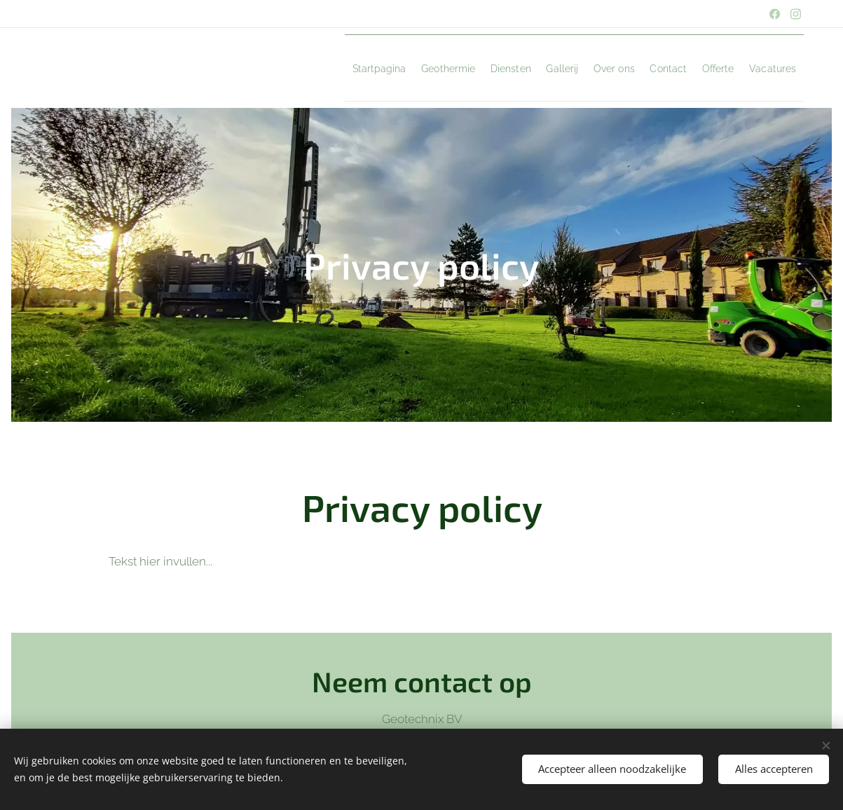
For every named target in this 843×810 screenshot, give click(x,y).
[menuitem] (270, 68)
